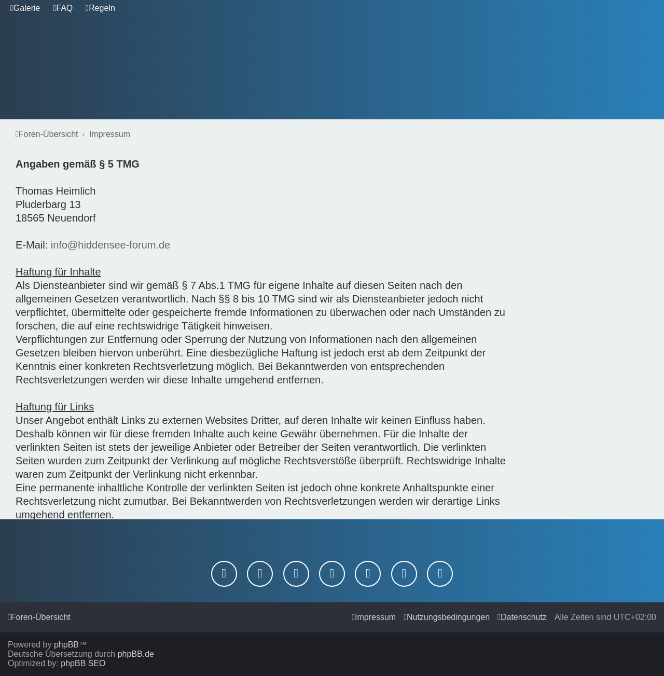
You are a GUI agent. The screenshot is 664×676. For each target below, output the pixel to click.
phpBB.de (136, 654)
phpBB (66, 644)
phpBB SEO (83, 663)
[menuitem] (25, 8)
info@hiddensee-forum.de (110, 245)
